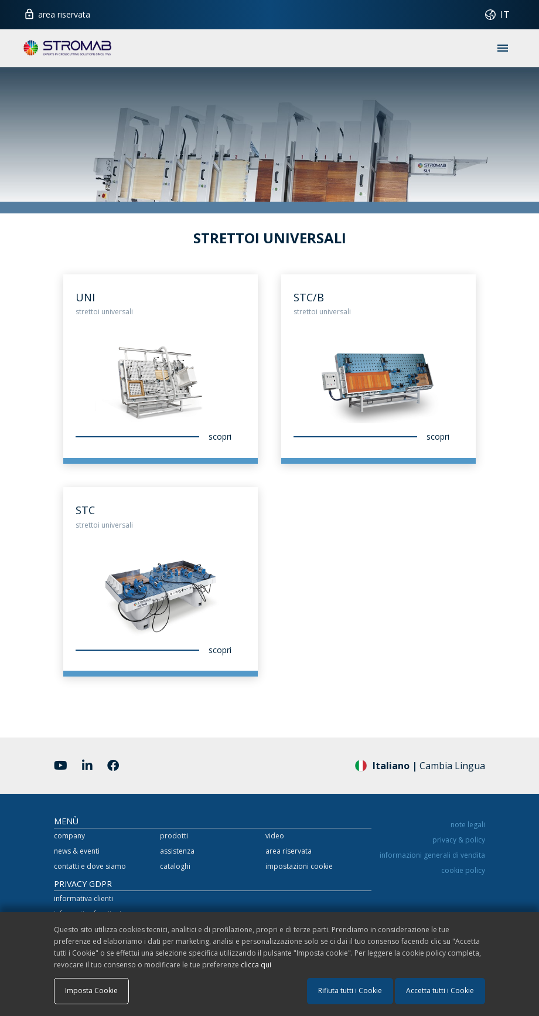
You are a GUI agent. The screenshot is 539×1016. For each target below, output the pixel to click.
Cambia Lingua (420, 765)
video (274, 836)
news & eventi (77, 851)
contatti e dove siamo (90, 866)
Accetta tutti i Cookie (440, 990)
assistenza (177, 851)
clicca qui (256, 965)
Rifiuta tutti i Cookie (350, 990)
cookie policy (463, 870)
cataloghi (175, 866)
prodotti (174, 836)
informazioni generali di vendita (432, 855)
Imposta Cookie (91, 990)
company (69, 836)
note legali (468, 825)
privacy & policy (458, 840)
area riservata (56, 13)
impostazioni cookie (299, 866)
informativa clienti (83, 898)
